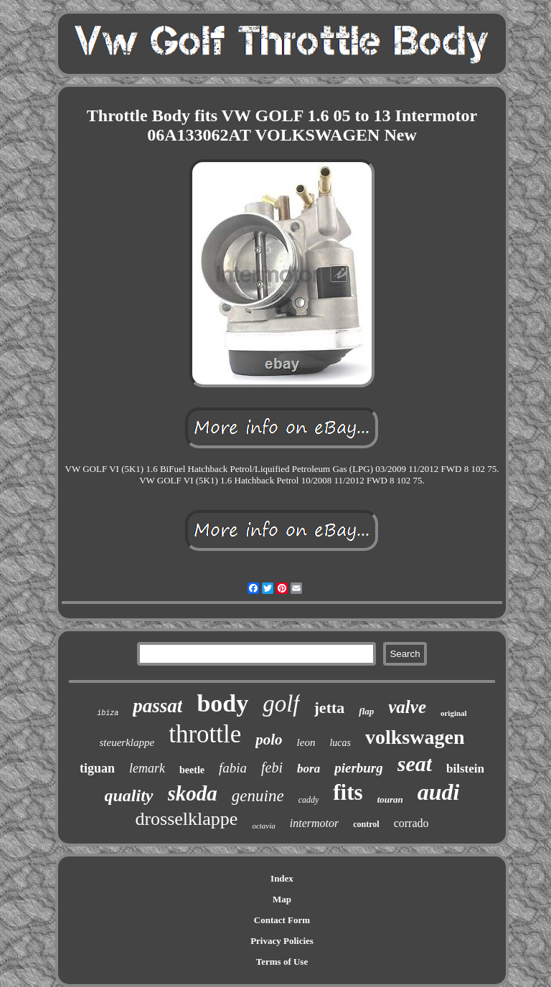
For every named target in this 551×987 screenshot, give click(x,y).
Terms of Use (282, 961)
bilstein (465, 768)
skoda (192, 793)
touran (390, 799)
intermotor (314, 823)
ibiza (107, 713)
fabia (233, 767)
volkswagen (414, 737)
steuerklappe (127, 742)
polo (268, 739)
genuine (258, 796)
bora (308, 768)
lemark (147, 768)
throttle (205, 734)
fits (347, 792)
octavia (263, 825)
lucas (340, 742)
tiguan (97, 768)
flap (366, 711)
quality (129, 795)
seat (414, 763)
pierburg (358, 767)
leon (306, 742)
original (454, 713)
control (366, 824)
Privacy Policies (282, 940)
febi (272, 767)
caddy (308, 800)
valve (407, 707)
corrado (411, 823)
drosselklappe (186, 818)
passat (157, 706)
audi (439, 792)
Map (282, 899)
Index (281, 878)
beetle (191, 770)
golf (281, 704)
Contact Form (282, 920)
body (222, 703)
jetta (329, 708)
